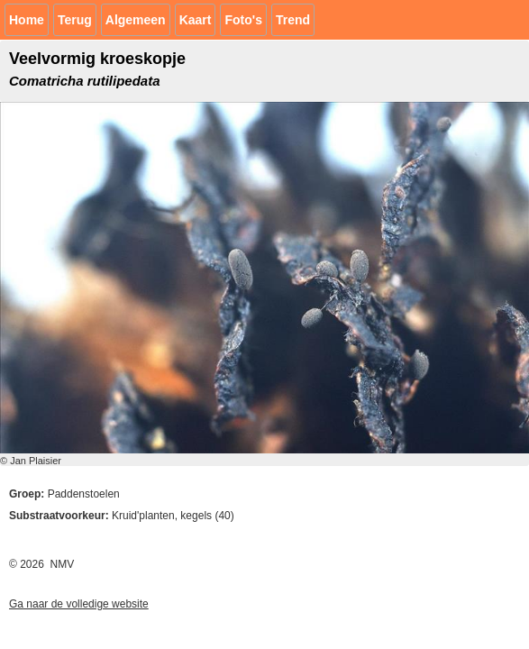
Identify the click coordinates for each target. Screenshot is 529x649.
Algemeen (135, 20)
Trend (293, 20)
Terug (75, 20)
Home (26, 20)
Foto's (242, 20)
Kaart (195, 20)
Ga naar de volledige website (79, 604)
